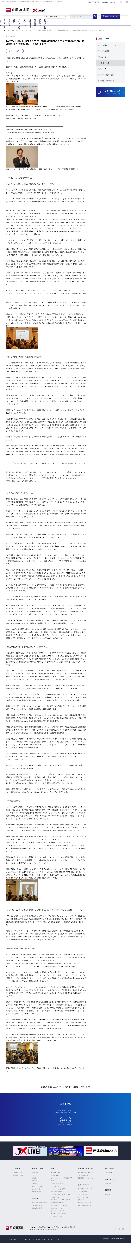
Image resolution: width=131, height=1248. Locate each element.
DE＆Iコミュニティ (56, 1216)
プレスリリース (103, 57)
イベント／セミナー (56, 18)
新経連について (22, 18)
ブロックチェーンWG (57, 1211)
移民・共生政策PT (56, 1191)
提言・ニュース (73, 18)
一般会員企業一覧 (37, 1205)
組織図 (34, 1178)
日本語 (114, 2)
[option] (30, 1151)
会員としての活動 (37, 1186)
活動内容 (34, 1183)
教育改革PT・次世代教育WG (59, 1205)
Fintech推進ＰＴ (56, 1197)
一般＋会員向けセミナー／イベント (88, 1175)
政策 (43, 18)
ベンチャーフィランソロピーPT (60, 1194)
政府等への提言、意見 (106, 75)
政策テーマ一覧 (55, 1172)
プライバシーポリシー (12, 1239)
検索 (102, 9)
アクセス (107, 18)
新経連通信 (86, 18)
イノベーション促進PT (58, 1189)
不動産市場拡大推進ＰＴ (58, 1202)
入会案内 (9, 18)
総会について (36, 1189)
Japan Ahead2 (55, 1175)
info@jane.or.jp (52, 1229)
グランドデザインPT (57, 1186)
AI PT (52, 1181)
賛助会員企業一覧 (37, 1208)
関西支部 (34, 1181)
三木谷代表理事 (103, 51)
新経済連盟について (38, 1172)
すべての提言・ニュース (107, 45)
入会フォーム (65, 1120)
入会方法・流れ (17, 1172)
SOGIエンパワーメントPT (58, 1208)
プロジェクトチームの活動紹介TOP (61, 1178)
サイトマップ (27, 1239)
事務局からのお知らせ (106, 81)
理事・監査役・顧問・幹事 (40, 1202)
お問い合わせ (119, 18)
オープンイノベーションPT (59, 1183)
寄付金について (36, 1191)
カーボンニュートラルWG (58, 1213)
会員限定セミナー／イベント (86, 1178)
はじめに (34, 1175)
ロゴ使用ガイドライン (42, 1239)
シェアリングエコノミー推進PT (60, 1200)
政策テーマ (81, 1200)
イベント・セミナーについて (86, 1172)
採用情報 (97, 18)
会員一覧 (35, 18)
